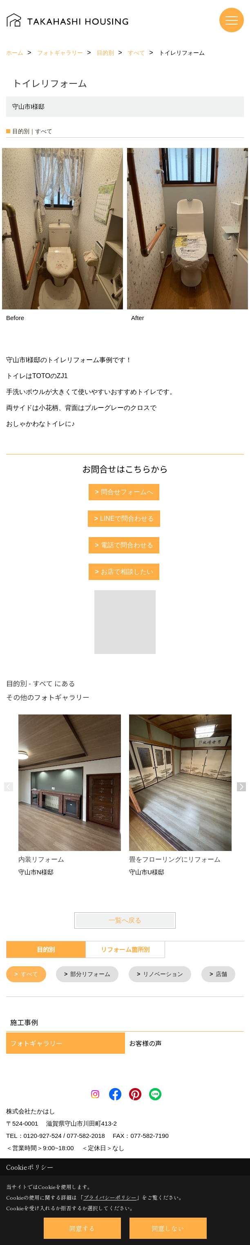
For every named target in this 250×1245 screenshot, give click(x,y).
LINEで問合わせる (127, 518)
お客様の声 (145, 1067)
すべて (30, 974)
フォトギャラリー (36, 1067)
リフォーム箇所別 (125, 949)
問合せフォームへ (127, 491)
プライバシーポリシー (109, 1197)
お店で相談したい (127, 571)
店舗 (27, 997)
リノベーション (169, 974)
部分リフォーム (93, 974)
